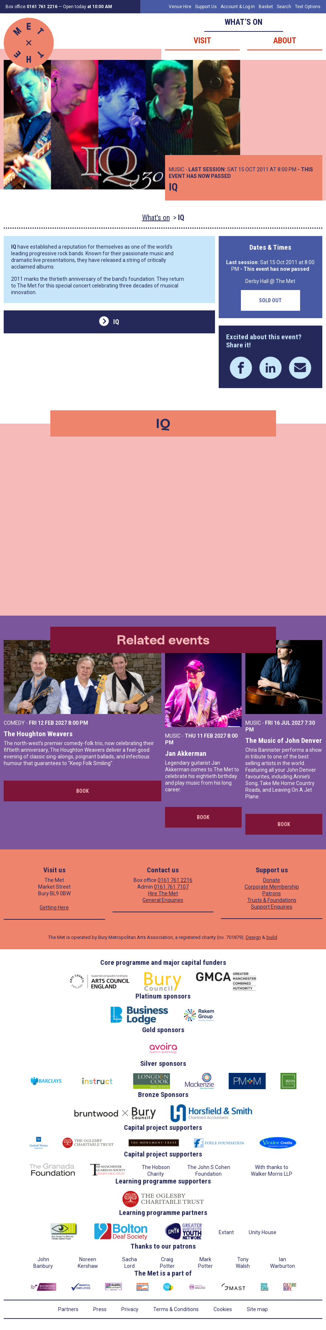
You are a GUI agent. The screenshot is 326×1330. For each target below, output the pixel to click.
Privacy (129, 1309)
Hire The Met (163, 893)
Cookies (223, 1309)
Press (100, 1309)
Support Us (206, 6)
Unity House (262, 1232)
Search (284, 6)
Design (253, 937)
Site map (257, 1309)
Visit (202, 40)
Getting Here (54, 907)
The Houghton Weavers (38, 734)
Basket (266, 6)
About (284, 40)
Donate (271, 880)
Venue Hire (180, 6)
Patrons (271, 893)
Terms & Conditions (176, 1309)
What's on (156, 217)
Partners (68, 1309)
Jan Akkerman (185, 753)
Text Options (307, 6)
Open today (87, 6)
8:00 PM (78, 723)
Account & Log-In (238, 6)
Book (82, 791)
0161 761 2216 (175, 880)
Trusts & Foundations (271, 900)
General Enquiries (162, 900)
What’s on (243, 22)
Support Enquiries (271, 907)
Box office (31, 6)
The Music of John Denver (283, 740)
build (271, 937)
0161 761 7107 (171, 887)
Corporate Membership (272, 887)
